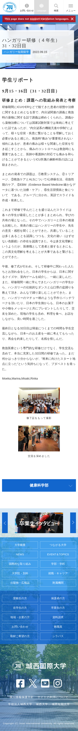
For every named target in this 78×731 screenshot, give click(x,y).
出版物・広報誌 (20, 582)
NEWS (20, 554)
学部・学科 (58, 563)
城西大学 (42, 704)
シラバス (58, 636)
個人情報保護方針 (22, 697)
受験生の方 (20, 598)
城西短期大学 (61, 704)
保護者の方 (58, 598)
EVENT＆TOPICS (58, 554)
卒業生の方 (58, 607)
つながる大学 (58, 544)
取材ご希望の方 (20, 636)
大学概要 (20, 544)
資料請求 (58, 617)
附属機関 (58, 582)
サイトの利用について (52, 697)
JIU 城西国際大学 (9, 7)
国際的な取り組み (20, 563)
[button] (5, 523)
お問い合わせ (27, 10)
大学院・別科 (20, 573)
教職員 (58, 626)
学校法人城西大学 (20, 704)
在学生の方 (20, 607)
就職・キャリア (58, 573)
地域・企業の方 (20, 617)
